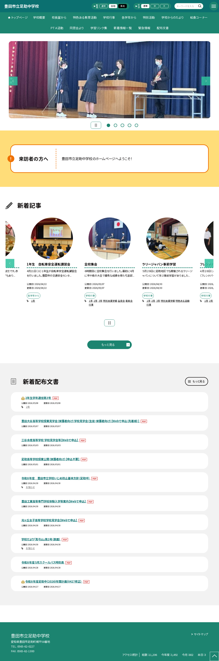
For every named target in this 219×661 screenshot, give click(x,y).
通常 (103, 5)
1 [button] (108, 125)
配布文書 (163, 28)
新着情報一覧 (123, 28)
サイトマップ (201, 634)
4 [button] (129, 125)
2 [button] (115, 125)
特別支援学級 (110, 300)
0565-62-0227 (25, 646)
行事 (91, 304)
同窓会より (77, 28)
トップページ (19, 17)
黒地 (122, 5)
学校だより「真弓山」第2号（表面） (41, 539)
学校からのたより (172, 17)
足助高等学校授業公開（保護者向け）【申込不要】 (50, 459)
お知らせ (30, 487)
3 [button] (122, 125)
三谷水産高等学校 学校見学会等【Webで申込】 (50, 440)
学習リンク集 (98, 28)
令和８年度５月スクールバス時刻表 (43, 562)
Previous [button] (13, 80)
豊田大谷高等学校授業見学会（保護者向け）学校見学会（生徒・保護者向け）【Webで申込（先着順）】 (80, 421)
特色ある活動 (182, 300)
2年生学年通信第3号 (38, 398)
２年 (95, 300)
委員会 (129, 300)
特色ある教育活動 (85, 17)
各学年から (129, 17)
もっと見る (108, 344)
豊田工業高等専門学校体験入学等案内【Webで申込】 (53, 501)
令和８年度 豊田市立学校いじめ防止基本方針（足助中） (55, 478)
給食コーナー (199, 17)
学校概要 (39, 17)
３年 (100, 300)
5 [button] (136, 125)
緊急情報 (144, 28)
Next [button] (205, 80)
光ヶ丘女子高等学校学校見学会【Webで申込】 (49, 520)
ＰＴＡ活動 (56, 28)
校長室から (59, 17)
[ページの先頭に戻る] (214, 656)
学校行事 (109, 17)
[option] (109, 79)
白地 (113, 5)
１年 (33, 300)
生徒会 (121, 300)
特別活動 (149, 17)
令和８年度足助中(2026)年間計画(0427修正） (53, 581)
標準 (145, 5)
